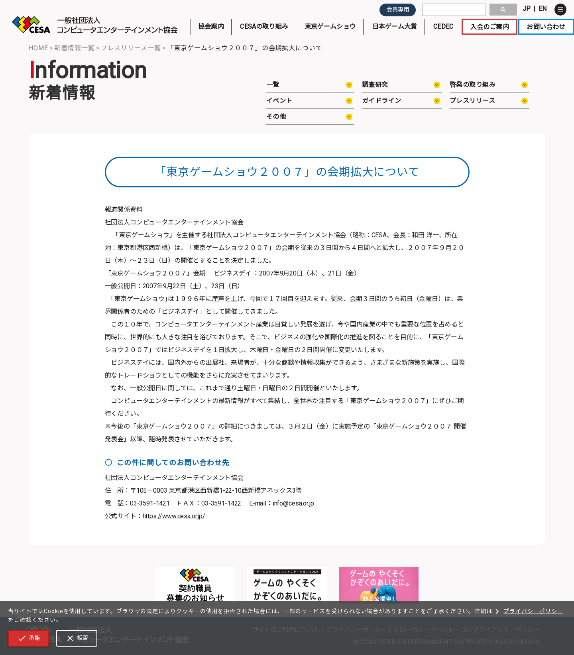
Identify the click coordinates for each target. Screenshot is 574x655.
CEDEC (443, 29)
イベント (279, 100)
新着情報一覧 (74, 48)
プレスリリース (472, 100)
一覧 (272, 85)
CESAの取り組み (264, 29)
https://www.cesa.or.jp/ (174, 516)
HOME (38, 48)
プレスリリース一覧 (131, 48)
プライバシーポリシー (527, 611)
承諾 (28, 638)
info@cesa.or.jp (293, 503)
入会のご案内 (489, 28)
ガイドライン (381, 100)
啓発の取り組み (472, 85)
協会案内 (211, 29)
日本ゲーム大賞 (395, 29)
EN (542, 8)
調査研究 (375, 85)
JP (527, 8)
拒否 (76, 638)
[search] (453, 10)
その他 (276, 116)
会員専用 (398, 9)
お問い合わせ (546, 28)
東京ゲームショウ (330, 29)
